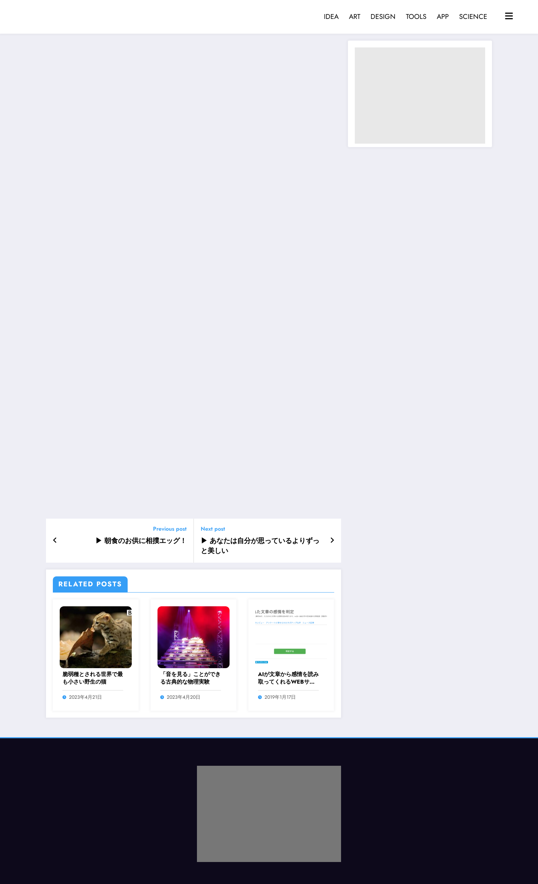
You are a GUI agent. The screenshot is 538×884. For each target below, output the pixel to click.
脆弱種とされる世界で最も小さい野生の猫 (92, 678)
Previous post (170, 529)
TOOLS (416, 17)
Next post (213, 529)
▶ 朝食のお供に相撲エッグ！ (141, 541)
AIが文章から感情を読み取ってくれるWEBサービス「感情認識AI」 (288, 678)
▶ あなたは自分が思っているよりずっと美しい (260, 545)
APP (443, 17)
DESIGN (383, 17)
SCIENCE (473, 17)
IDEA (331, 17)
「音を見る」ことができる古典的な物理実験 (190, 678)
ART (354, 17)
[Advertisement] (420, 95)
